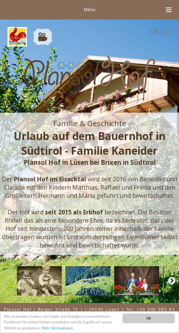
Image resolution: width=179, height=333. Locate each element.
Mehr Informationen (57, 328)
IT (169, 31)
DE (155, 31)
